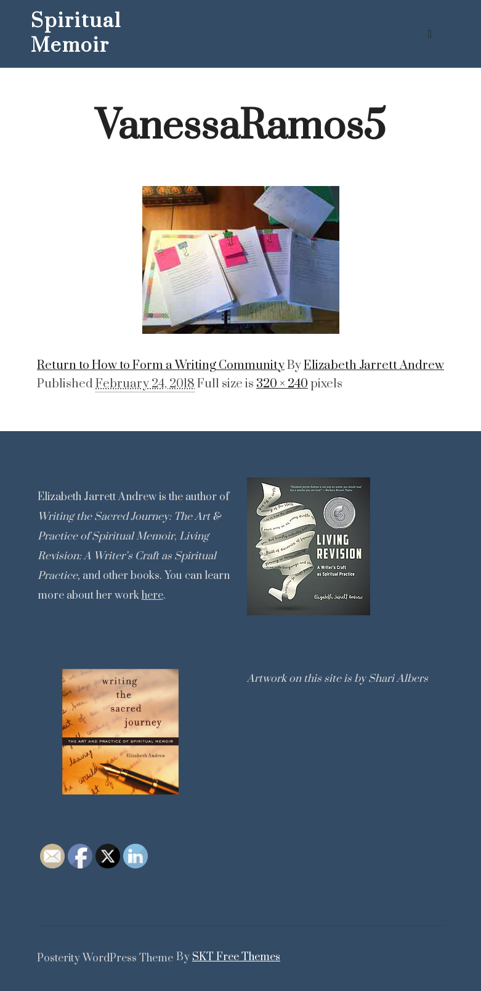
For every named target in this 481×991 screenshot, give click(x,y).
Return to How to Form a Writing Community (161, 365)
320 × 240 (282, 384)
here (152, 595)
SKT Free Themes (236, 957)
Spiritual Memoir (76, 34)
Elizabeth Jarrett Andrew (374, 365)
